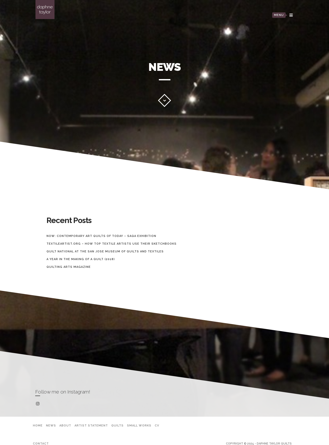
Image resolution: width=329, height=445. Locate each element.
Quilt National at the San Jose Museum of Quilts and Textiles (105, 251)
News (51, 425)
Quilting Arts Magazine (69, 267)
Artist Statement (91, 425)
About (65, 425)
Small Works (139, 425)
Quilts (117, 425)
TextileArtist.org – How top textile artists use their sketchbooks (112, 243)
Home (38, 425)
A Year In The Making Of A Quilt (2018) (81, 259)
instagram (38, 403)
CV (157, 425)
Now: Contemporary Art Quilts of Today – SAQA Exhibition (101, 236)
